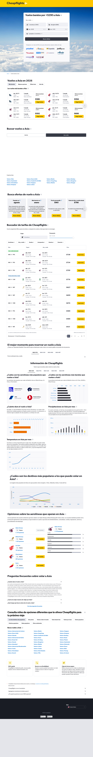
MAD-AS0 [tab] (31, 336)
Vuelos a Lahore (31, 150)
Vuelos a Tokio (10, 144)
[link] (17, 181)
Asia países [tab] (31, 585)
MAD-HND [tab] (50, 318)
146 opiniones (19, 516)
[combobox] (29, 20)
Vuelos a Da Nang (38, 605)
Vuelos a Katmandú (64, 610)
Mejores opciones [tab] (22, 84)
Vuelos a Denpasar (11, 150)
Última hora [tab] (33, 84)
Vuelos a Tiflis (37, 618)
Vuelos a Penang (64, 616)
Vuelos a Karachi (12, 618)
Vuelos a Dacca (63, 612)
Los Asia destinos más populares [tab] (17, 585)
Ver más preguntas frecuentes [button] (34, 571)
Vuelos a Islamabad (12, 610)
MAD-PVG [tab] (35, 318)
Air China (18, 511)
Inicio (8, 73)
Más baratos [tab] (12, 84)
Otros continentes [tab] (37, 589)
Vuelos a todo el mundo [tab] (43, 585)
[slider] (73, 203)
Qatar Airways (19, 493)
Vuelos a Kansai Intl (12, 605)
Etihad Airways (19, 502)
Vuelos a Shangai (71, 148)
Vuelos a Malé (63, 614)
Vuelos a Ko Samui (64, 618)
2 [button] (71, 302)
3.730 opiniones (20, 498)
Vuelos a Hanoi (37, 603)
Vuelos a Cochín (12, 614)
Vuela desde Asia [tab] (56, 585)
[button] (34, 29)
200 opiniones (19, 524)
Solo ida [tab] (41, 84)
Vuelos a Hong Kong (52, 146)
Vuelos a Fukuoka (12, 601)
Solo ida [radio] (26, 135)
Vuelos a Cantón (38, 614)
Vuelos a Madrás (51, 148)
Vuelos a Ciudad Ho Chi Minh (34, 146)
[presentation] (61, 15)
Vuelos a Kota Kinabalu (39, 616)
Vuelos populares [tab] (79, 585)
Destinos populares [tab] (13, 589)
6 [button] (81, 302)
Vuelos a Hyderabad (12, 146)
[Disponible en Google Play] (43, 684)
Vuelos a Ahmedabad (12, 148)
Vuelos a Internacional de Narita (16, 603)
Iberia (17, 528)
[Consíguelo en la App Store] (50, 684)
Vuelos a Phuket (64, 605)
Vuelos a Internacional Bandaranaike (17, 612)
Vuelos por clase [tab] (68, 585)
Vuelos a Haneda (12, 607)
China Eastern (19, 520)
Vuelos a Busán (63, 603)
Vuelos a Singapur (31, 148)
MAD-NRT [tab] (58, 318)
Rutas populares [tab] (26, 589)
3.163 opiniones (20, 533)
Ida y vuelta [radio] (66, 135)
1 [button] (68, 302)
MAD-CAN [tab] (42, 318)
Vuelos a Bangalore (71, 146)
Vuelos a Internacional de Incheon (16, 596)
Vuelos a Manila (50, 144)
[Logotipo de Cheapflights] (15, 3)
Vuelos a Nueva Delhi (32, 144)
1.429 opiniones (20, 507)
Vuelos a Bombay (71, 144)
